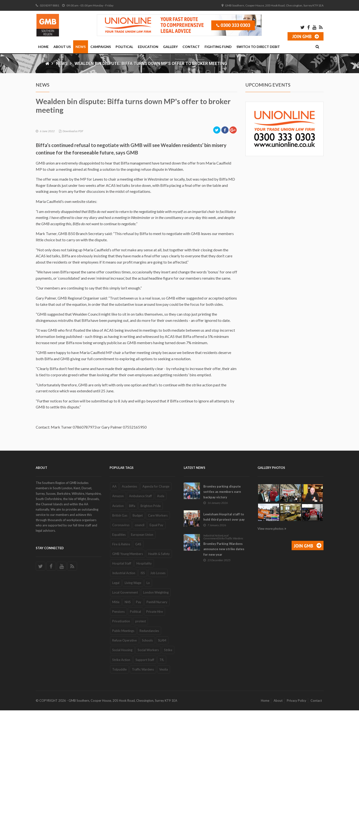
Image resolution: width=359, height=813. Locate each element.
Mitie (115, 705)
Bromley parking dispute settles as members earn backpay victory (222, 594)
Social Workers (148, 753)
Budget (138, 618)
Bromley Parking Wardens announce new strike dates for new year (223, 652)
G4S (138, 647)
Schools (147, 743)
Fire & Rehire (121, 647)
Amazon (118, 599)
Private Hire (154, 714)
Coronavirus (120, 628)
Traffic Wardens (143, 772)
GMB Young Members (127, 657)
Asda (160, 599)
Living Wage (133, 685)
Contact (191, 47)
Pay (138, 705)
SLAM (162, 743)
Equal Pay (156, 628)
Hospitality (144, 666)
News (81, 47)
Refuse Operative (124, 743)
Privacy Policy (296, 803)
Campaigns (100, 47)
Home (43, 47)
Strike (168, 753)
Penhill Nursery (157, 705)
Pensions (118, 714)
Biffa (132, 608)
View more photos (270, 631)
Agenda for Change (155, 589)
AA (114, 589)
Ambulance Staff (140, 599)
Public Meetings (123, 734)
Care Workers (158, 618)
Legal (115, 685)
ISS (143, 676)
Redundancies (149, 734)
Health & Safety (159, 657)
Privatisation (121, 724)
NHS (128, 705)
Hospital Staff (121, 666)
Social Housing (122, 753)
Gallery (170, 47)
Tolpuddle (119, 772)
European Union (142, 637)
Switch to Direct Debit (258, 47)
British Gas (119, 618)
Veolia (163, 772)
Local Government (125, 695)
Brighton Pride (151, 608)
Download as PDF (73, 234)
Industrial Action (123, 676)
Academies (129, 589)
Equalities (119, 637)
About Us (62, 47)
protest (140, 724)
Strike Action (121, 762)
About (278, 803)
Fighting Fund (218, 47)
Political (124, 47)
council (139, 628)
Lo (148, 685)
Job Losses (157, 676)
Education (148, 47)
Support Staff (144, 762)
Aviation (118, 608)
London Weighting (156, 695)
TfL (161, 762)
